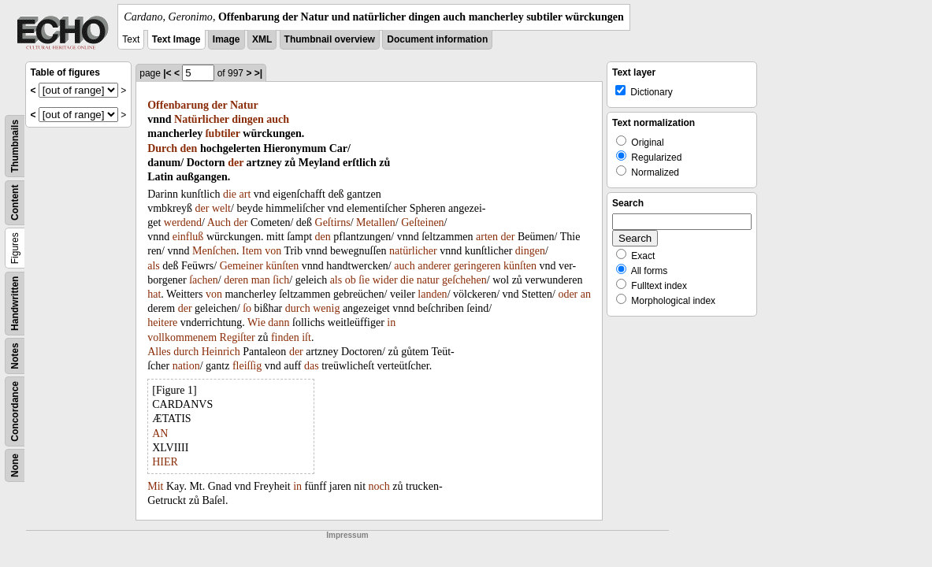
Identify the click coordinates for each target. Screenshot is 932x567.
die (229, 194)
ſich (281, 280)
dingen (247, 119)
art (245, 194)
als (153, 266)
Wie (256, 322)
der (220, 105)
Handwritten (14, 303)
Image (226, 39)
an (586, 294)
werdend (183, 222)
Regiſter (237, 337)
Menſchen (214, 251)
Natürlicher (201, 119)
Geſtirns (333, 222)
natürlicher (413, 251)
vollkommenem (182, 337)
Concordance (14, 411)
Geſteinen (422, 222)
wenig (326, 308)
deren (236, 280)
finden (285, 337)
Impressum (347, 535)
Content (14, 202)
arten (487, 237)
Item (252, 251)
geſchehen (464, 280)
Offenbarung (178, 105)
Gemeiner (241, 266)
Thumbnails (14, 146)
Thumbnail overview (329, 39)
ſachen (203, 280)
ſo (247, 308)
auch (277, 119)
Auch (219, 222)
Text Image (176, 39)
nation (186, 366)
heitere (162, 322)
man (260, 280)
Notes (14, 356)
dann (278, 322)
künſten (282, 266)
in (391, 322)
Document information (437, 39)
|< (167, 73)
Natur (244, 105)
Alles (159, 352)
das (311, 366)
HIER (165, 462)
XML (262, 39)
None (14, 465)
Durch (162, 148)
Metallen (375, 222)
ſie (363, 280)
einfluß (188, 237)
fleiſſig (247, 366)
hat (154, 294)
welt (221, 208)
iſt (306, 337)
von (273, 251)
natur (428, 280)
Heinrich (221, 352)
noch (379, 486)
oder (567, 294)
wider (385, 280)
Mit (155, 486)
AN (160, 433)
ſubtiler (223, 133)
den (189, 148)
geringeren (477, 266)
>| (258, 73)
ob (350, 280)
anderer (434, 266)
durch (297, 308)
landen (432, 294)
